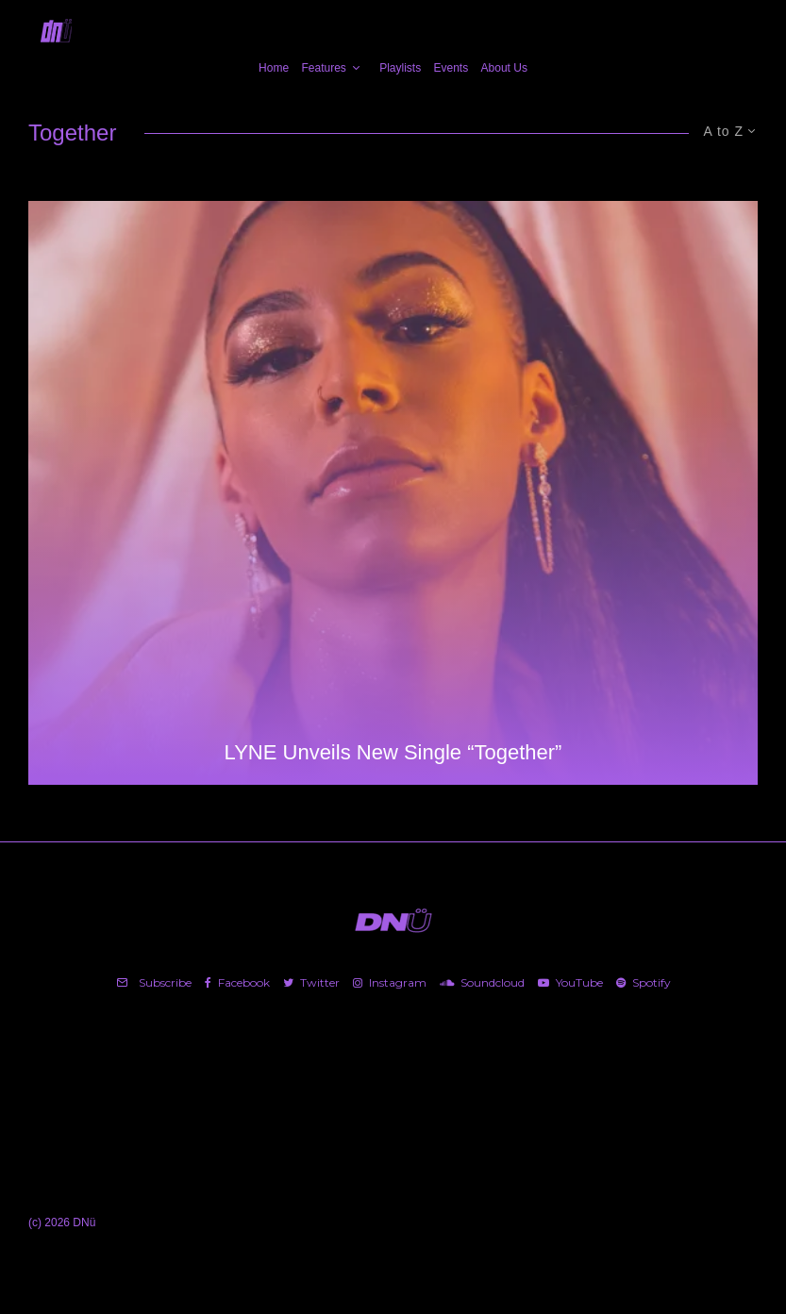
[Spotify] (643, 983)
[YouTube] (570, 983)
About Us (504, 68)
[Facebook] (237, 983)
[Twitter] (311, 983)
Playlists (400, 68)
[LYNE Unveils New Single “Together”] (393, 492)
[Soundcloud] (482, 983)
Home (274, 68)
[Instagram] (389, 983)
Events (451, 68)
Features (323, 68)
